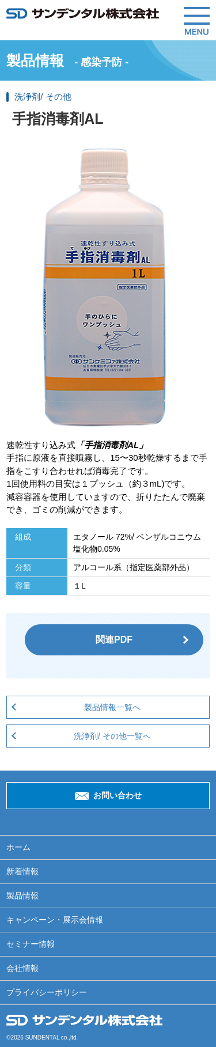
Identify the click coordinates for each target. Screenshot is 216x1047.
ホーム (18, 847)
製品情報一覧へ (112, 707)
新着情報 (22, 871)
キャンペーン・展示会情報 (54, 919)
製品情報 (22, 895)
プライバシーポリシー (46, 992)
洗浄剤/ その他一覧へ (112, 736)
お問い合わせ (117, 795)
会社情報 (22, 968)
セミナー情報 (30, 944)
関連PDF (114, 639)
